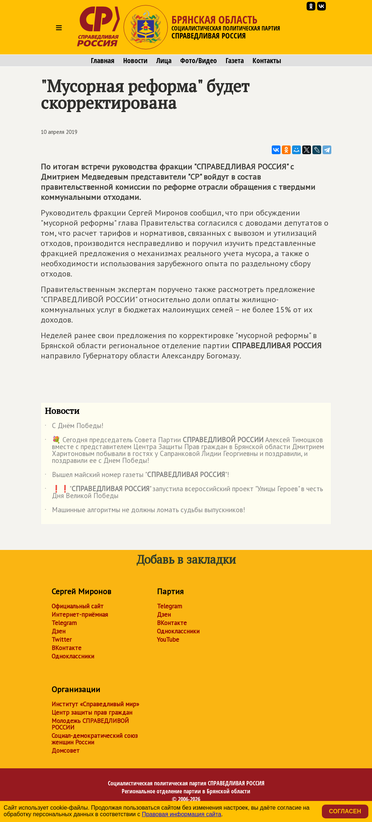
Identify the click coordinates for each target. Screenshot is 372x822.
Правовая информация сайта (181, 814)
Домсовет (66, 750)
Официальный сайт (78, 606)
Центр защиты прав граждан (92, 712)
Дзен (58, 631)
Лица (163, 61)
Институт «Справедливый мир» (95, 704)
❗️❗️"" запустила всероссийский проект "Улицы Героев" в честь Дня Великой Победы (184, 492)
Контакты (266, 61)
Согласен (345, 811)
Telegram (64, 623)
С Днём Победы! (74, 427)
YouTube (168, 639)
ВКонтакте (66, 648)
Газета (235, 61)
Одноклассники (73, 656)
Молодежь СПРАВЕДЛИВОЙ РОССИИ (90, 724)
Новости (135, 61)
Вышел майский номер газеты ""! (137, 476)
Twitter (62, 639)
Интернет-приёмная (80, 614)
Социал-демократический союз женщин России (95, 738)
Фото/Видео (198, 61)
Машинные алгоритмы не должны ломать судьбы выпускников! (145, 511)
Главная (102, 61)
